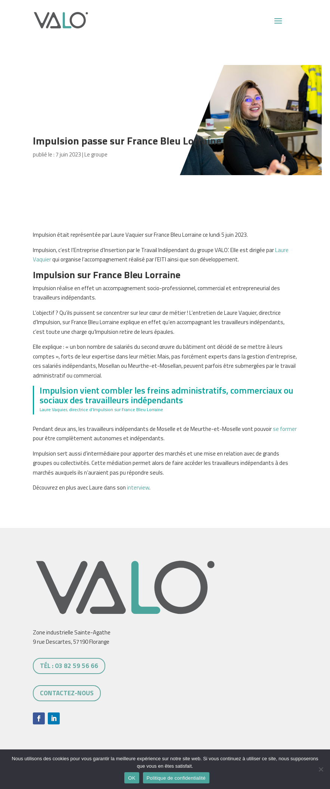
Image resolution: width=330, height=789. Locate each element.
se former (285, 429)
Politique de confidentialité (176, 778)
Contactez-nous (67, 693)
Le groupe (96, 154)
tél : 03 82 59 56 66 (69, 666)
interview (138, 487)
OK (131, 778)
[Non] (320, 769)
